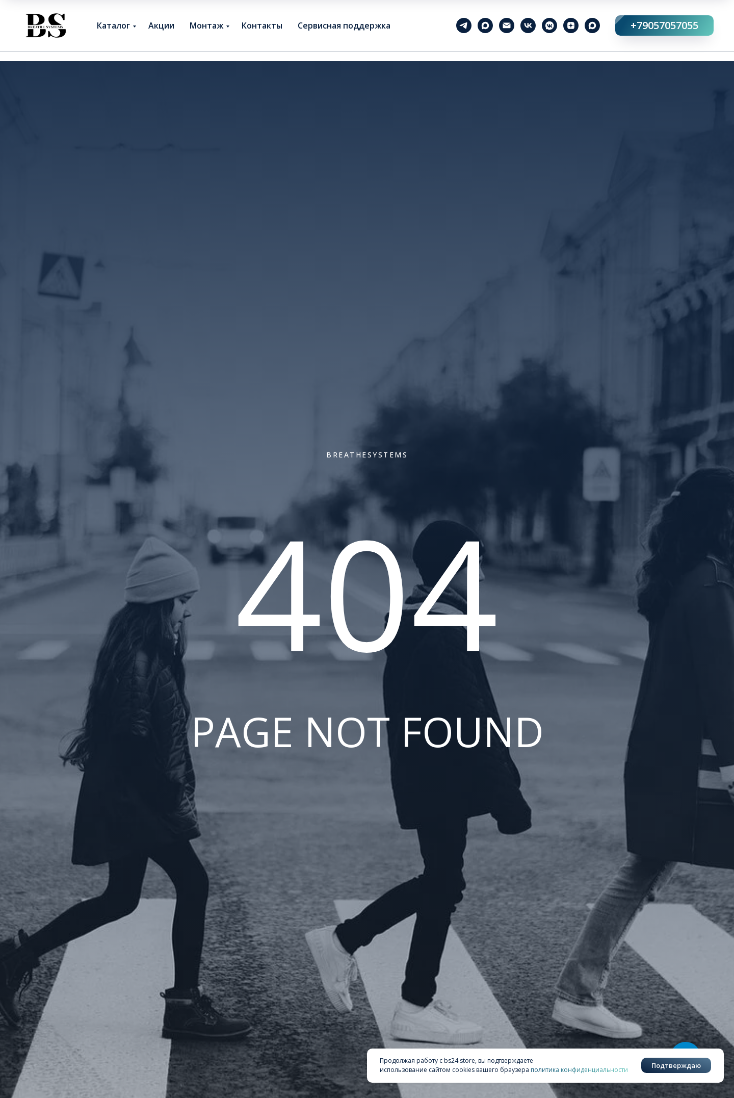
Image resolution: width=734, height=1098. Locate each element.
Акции (161, 25)
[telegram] (463, 25)
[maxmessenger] (485, 25)
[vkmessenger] (549, 25)
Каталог (113, 25)
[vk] (528, 25)
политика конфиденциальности (579, 1069)
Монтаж (206, 25)
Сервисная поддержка (344, 25)
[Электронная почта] (506, 25)
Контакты (262, 25)
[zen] (571, 25)
